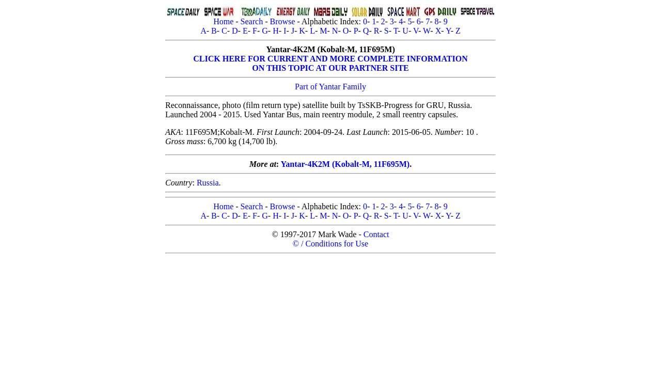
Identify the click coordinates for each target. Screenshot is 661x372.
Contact (376, 234)
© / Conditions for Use (330, 243)
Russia (208, 182)
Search (252, 21)
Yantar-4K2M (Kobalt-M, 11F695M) (345, 164)
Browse (282, 21)
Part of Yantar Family (330, 86)
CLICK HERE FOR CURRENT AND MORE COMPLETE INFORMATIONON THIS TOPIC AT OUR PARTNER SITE (330, 63)
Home (223, 21)
